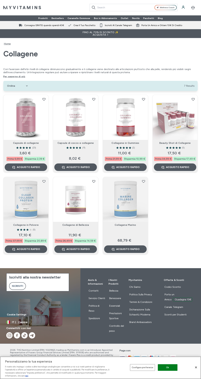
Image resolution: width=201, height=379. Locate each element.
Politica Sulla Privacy (140, 294)
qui (26, 376)
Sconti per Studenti (175, 314)
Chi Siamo (134, 287)
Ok (167, 367)
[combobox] (134, 7)
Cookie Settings (16, 314)
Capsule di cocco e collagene (75, 143)
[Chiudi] (196, 367)
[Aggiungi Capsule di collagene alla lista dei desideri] (44, 99)
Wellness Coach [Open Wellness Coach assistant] (165, 7)
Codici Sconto (172, 287)
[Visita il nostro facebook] (17, 335)
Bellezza (113, 290)
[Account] (183, 7)
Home (7, 43)
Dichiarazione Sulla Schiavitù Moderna (139, 312)
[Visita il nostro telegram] (32, 335)
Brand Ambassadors (140, 322)
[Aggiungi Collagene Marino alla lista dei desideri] (143, 181)
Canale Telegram (173, 307)
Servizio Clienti (97, 298)
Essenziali (114, 305)
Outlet (124, 18)
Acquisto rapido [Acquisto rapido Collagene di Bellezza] (75, 249)
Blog (160, 18)
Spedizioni (94, 318)
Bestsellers (58, 18)
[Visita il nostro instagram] (9, 335)
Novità (135, 18)
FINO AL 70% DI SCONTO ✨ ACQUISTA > (100, 33)
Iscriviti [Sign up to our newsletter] (17, 286)
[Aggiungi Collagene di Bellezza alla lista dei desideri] (94, 181)
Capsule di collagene (26, 143)
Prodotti (43, 18)
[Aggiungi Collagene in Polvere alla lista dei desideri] (44, 181)
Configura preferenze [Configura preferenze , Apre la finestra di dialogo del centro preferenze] (142, 367)
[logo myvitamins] (22, 7)
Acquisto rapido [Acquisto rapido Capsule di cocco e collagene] (75, 167)
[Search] (93, 7)
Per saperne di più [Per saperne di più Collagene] (14, 76)
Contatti (93, 290)
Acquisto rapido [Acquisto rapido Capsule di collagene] (26, 167)
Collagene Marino (125, 225)
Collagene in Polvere (26, 225)
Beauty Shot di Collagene (175, 143)
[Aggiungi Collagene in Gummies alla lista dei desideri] (143, 99)
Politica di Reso (94, 308)
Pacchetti (148, 18)
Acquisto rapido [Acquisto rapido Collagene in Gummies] (125, 167)
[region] (100, 368)
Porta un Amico (178, 297)
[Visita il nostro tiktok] (24, 335)
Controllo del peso (116, 328)
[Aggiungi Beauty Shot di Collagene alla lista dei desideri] (193, 99)
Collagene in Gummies (125, 143)
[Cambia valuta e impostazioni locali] (40, 322)
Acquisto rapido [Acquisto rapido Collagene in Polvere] (26, 249)
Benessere (115, 298)
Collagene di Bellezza (75, 225)
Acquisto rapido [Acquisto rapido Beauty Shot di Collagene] (175, 167)
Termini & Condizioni (140, 302)
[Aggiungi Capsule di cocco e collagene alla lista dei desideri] (94, 99)
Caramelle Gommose (79, 18)
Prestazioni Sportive (115, 316)
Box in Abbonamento (105, 18)
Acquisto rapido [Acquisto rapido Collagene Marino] (125, 249)
